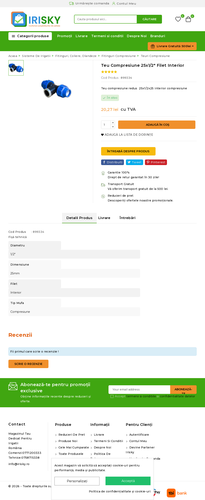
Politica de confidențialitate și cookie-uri (120, 491)
